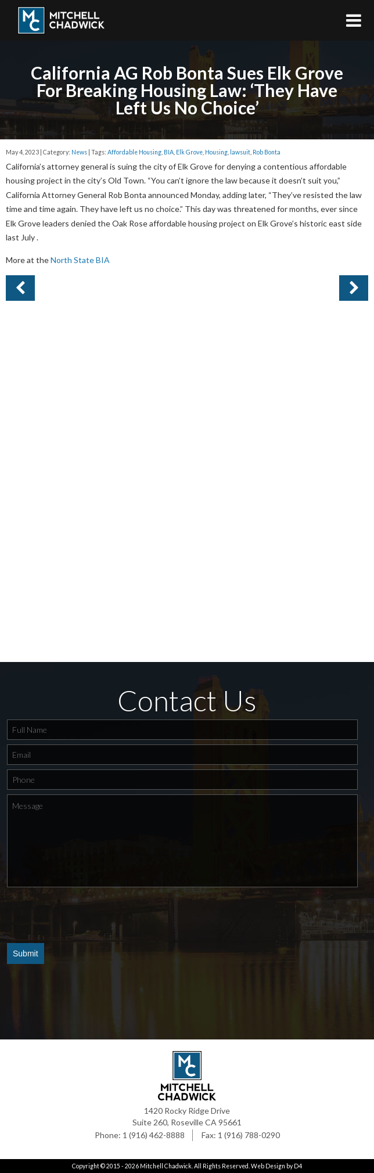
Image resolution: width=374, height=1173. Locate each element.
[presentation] (95, 914)
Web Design (268, 1166)
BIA (169, 152)
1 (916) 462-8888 (154, 1135)
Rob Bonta (266, 152)
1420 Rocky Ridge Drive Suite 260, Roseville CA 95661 (187, 1116)
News (79, 152)
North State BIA (80, 260)
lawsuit (240, 152)
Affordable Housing (134, 152)
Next (20, 288)
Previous (353, 288)
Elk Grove (189, 152)
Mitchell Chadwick (166, 1166)
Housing (216, 152)
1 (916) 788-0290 (249, 1135)
